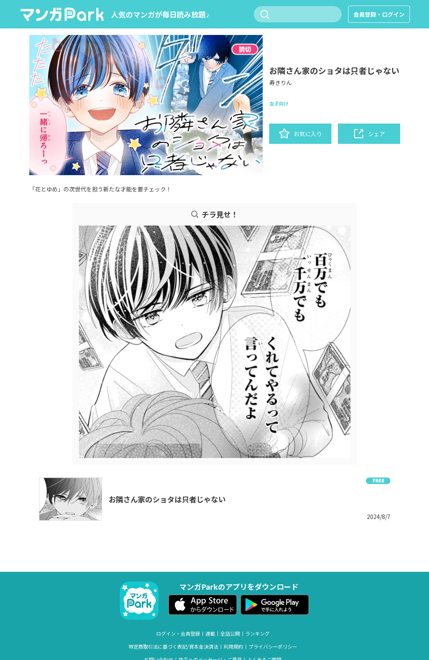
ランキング (257, 633)
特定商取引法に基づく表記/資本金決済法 (173, 646)
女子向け (279, 103)
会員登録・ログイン (379, 14)
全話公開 (230, 633)
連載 (210, 633)
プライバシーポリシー (272, 646)
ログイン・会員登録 (178, 633)
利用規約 (233, 646)
